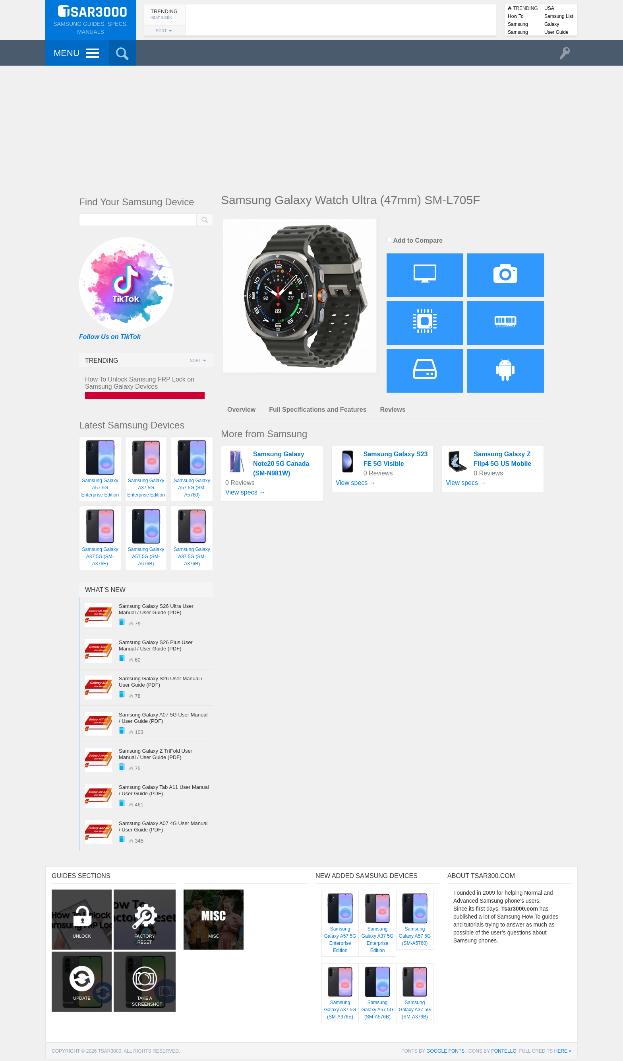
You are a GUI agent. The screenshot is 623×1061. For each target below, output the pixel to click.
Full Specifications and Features (317, 409)
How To (516, 16)
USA (549, 8)
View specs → (245, 492)
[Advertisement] (311, 127)
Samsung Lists (518, 24)
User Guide (556, 32)
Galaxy (551, 24)
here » (562, 1051)
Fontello (503, 1051)
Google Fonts (445, 1051)
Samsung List (558, 16)
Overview (241, 409)
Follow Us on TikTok (110, 336)
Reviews (393, 409)
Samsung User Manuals (522, 32)
